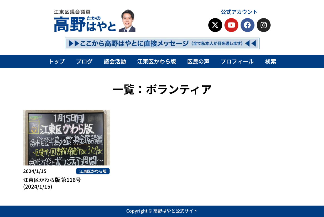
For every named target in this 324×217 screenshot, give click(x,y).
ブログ (84, 61)
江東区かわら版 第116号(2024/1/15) (52, 183)
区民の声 (198, 61)
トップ (56, 61)
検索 (270, 61)
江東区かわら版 (156, 61)
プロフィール (237, 61)
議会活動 (115, 61)
